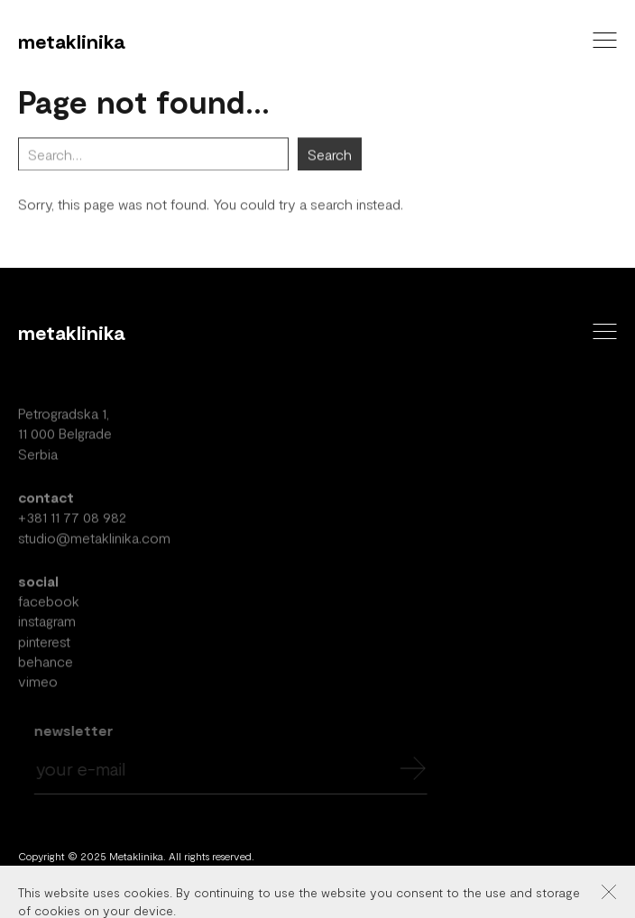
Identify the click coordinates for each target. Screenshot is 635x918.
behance (45, 665)
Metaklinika (71, 40)
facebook (48, 604)
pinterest (44, 645)
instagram (47, 625)
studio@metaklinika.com (94, 541)
